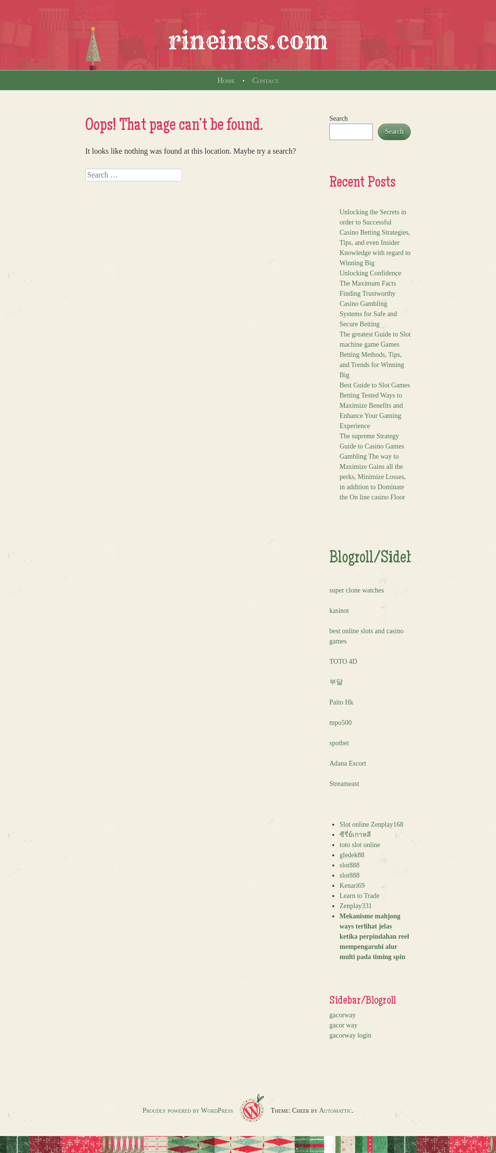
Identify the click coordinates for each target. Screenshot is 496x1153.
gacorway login (350, 1035)
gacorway (342, 1015)
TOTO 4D (343, 661)
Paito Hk (341, 702)
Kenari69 (352, 885)
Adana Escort (347, 763)
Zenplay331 (356, 906)
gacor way (343, 1025)
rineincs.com (248, 40)
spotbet (339, 743)
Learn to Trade (359, 895)
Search (338, 118)
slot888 (349, 865)
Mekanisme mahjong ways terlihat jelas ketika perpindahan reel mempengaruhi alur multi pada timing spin (374, 937)
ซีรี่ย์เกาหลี (355, 834)
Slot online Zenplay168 (371, 824)
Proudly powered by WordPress (187, 1110)
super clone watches (356, 590)
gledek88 (352, 855)
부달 (336, 682)
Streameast (344, 783)
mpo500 (340, 722)
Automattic (335, 1110)
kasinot (339, 610)
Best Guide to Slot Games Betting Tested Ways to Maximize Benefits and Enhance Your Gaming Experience (375, 406)
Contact (265, 80)
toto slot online (360, 845)
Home (226, 80)
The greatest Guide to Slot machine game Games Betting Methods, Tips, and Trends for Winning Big (375, 355)
